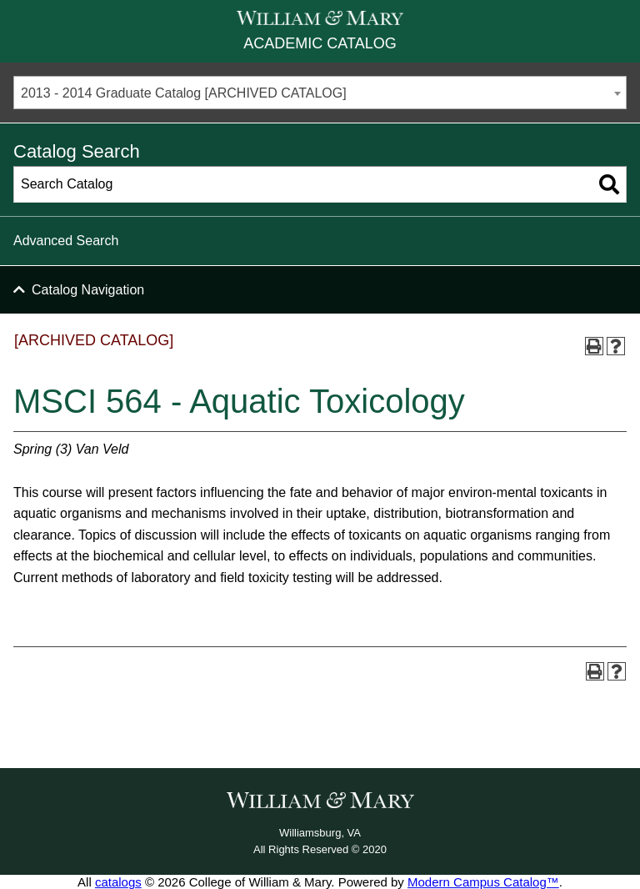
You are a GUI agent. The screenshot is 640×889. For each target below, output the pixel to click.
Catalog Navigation (88, 290)
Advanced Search (65, 241)
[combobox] (320, 92)
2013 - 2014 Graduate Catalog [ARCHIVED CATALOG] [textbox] (184, 93)
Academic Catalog (319, 43)
